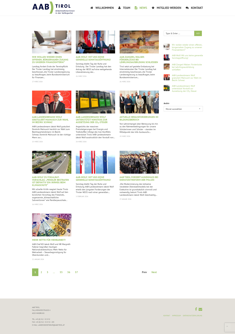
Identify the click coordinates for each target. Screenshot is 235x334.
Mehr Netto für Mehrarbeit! (49, 239)
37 (76, 272)
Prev (144, 272)
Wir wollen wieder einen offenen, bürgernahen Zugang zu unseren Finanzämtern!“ (50, 59)
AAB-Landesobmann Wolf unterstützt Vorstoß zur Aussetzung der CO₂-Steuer (92, 119)
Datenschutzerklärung (192, 316)
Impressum (176, 316)
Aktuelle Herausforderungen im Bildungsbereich (139, 118)
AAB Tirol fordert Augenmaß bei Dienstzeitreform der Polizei (139, 178)
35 (61, 272)
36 (68, 272)
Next (154, 272)
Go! (198, 33)
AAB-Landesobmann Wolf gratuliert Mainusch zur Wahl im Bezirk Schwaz (50, 119)
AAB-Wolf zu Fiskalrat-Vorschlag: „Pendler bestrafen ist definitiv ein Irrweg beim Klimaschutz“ (50, 181)
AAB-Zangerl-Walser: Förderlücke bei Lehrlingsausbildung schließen (187, 67)
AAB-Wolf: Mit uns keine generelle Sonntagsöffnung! (93, 58)
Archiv (166, 103)
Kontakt (166, 316)
